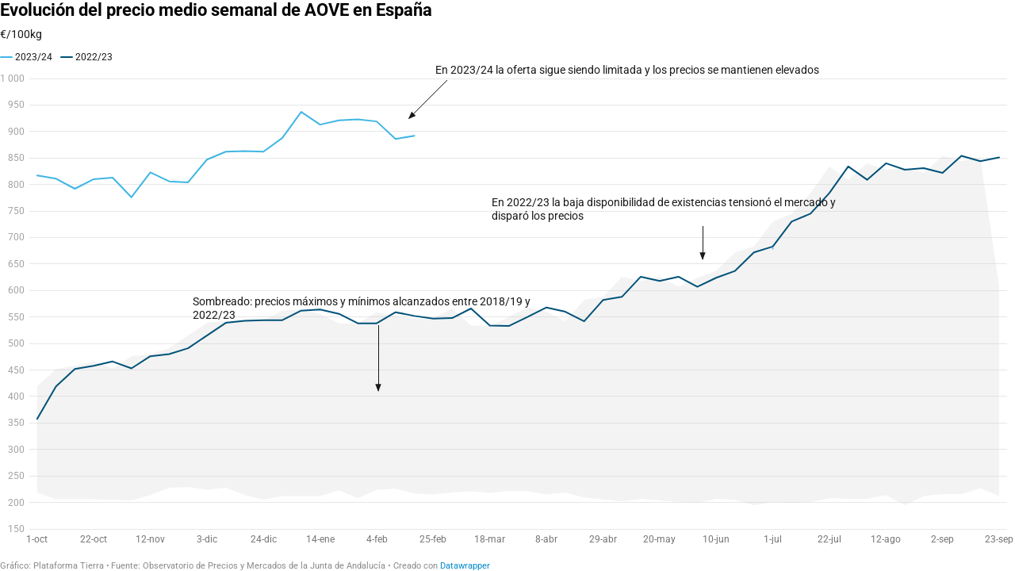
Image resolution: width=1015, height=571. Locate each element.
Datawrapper (465, 566)
